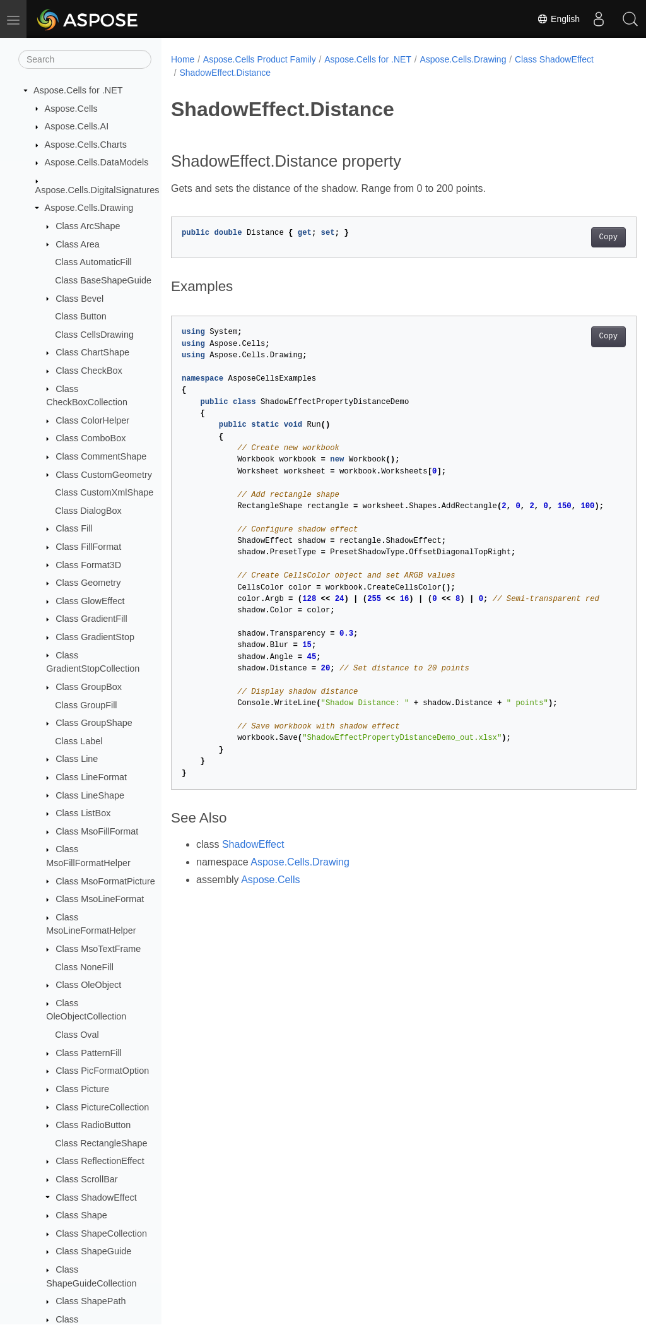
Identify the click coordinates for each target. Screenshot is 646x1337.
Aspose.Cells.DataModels (97, 162)
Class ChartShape (92, 352)
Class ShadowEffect (96, 1197)
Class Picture (82, 1089)
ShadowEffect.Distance (225, 73)
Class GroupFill (86, 705)
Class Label (78, 741)
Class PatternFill (89, 1053)
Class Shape (81, 1215)
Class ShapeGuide (93, 1251)
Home (182, 59)
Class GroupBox (89, 687)
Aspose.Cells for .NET (78, 90)
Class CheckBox (89, 370)
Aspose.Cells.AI (77, 126)
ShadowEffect (253, 844)
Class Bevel (79, 299)
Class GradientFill (91, 619)
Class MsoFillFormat (97, 831)
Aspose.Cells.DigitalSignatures (97, 190)
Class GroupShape (94, 723)
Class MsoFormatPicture (105, 881)
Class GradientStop (95, 637)
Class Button (81, 316)
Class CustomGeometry (104, 475)
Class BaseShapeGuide (103, 280)
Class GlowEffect (90, 601)
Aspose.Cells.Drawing (89, 208)
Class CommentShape (101, 456)
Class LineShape (90, 795)
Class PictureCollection (102, 1107)
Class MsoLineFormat (100, 899)
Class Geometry (88, 583)
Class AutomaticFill (93, 262)
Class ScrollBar (86, 1179)
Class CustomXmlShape (104, 492)
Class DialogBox (88, 511)
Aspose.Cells (71, 109)
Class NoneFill (84, 967)
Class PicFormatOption (102, 1071)
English (558, 19)
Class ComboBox (91, 438)
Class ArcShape (88, 226)
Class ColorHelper (92, 420)
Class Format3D (88, 565)
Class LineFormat (91, 777)
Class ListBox (83, 813)
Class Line (77, 759)
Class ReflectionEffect (100, 1161)
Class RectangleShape (101, 1143)
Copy (576, 237)
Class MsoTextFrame (98, 949)
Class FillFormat (88, 547)
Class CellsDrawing (94, 335)
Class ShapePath (91, 1301)
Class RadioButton (93, 1125)
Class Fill (74, 528)
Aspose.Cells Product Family (259, 59)
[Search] (84, 59)
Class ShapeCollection (101, 1233)
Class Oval (77, 1035)
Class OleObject (88, 985)
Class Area (78, 244)
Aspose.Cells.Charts (86, 145)
